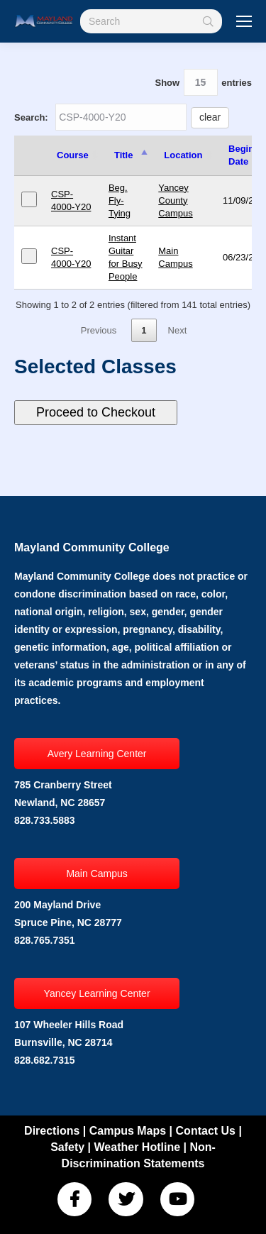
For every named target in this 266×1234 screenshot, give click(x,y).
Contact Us (205, 1131)
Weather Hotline (137, 1147)
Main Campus (96, 873)
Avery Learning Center (97, 753)
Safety (67, 1147)
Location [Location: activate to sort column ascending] (183, 155)
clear (210, 117)
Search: (121, 117)
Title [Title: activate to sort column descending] (123, 155)
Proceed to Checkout (95, 412)
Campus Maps (127, 1131)
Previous (99, 330)
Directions (51, 1131)
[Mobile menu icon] (244, 21)
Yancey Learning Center (97, 993)
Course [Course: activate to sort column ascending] (73, 155)
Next (177, 330)
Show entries (203, 82)
